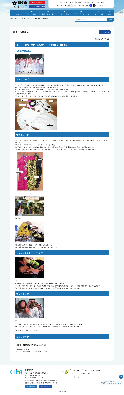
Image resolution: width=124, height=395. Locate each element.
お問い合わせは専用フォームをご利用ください (32, 351)
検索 (110, 19)
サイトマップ (78, 377)
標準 (68, 5)
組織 (23, 19)
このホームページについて (82, 374)
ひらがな (71, 2)
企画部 (29, 19)
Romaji (78, 2)
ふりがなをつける (62, 2)
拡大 (73, 5)
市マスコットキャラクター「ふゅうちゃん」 (87, 370)
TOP (18, 19)
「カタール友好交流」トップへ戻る (26, 330)
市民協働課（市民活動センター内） (44, 19)
